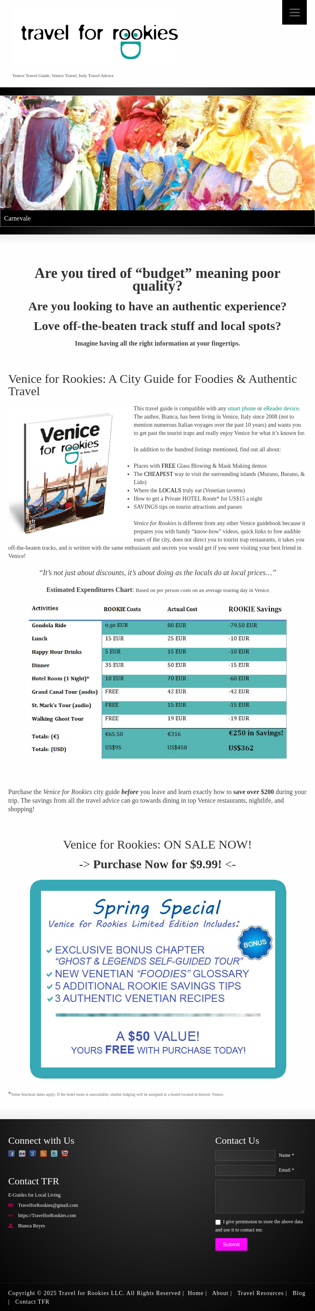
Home (195, 1293)
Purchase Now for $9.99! (157, 864)
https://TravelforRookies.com (47, 1215)
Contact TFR (32, 1302)
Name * (286, 1155)
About (220, 1293)
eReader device (281, 408)
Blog (299, 1293)
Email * (286, 1170)
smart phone (242, 408)
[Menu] (294, 12)
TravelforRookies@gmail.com (48, 1205)
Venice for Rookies (110, 844)
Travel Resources (260, 1293)
